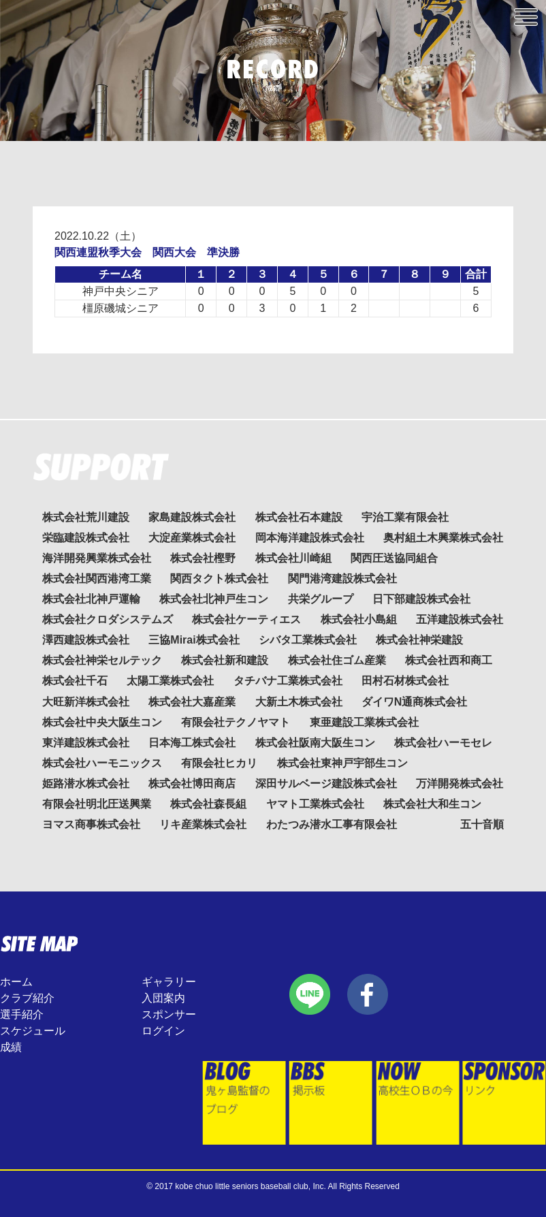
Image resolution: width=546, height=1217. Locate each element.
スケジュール (32, 1031)
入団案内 (163, 998)
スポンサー (169, 1014)
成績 (11, 1047)
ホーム (16, 981)
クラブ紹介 (27, 998)
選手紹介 (22, 1014)
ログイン (163, 1031)
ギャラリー (169, 981)
